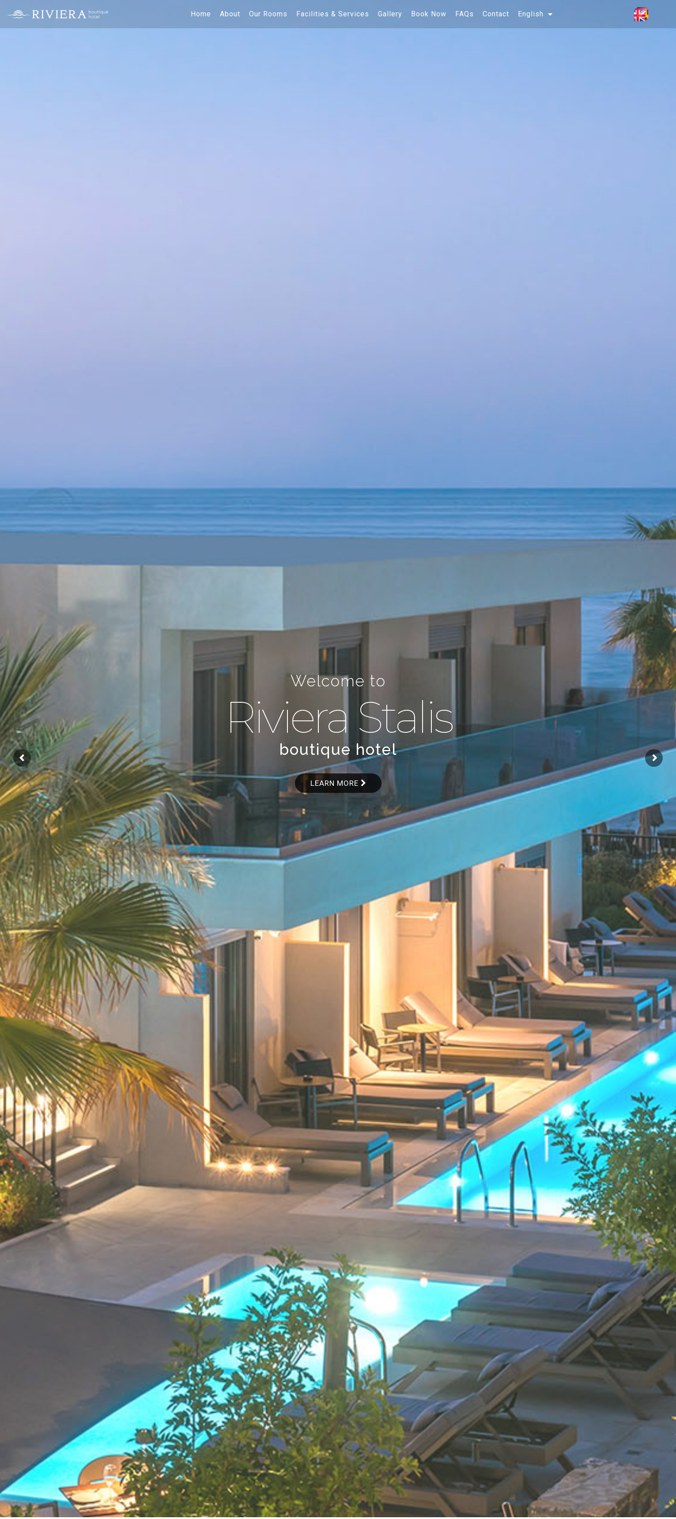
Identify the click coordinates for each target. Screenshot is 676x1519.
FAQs (464, 14)
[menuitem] (535, 14)
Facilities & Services (332, 14)
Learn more (338, 783)
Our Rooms (268, 14)
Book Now (428, 14)
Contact (496, 14)
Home (201, 14)
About (230, 14)
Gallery (390, 14)
